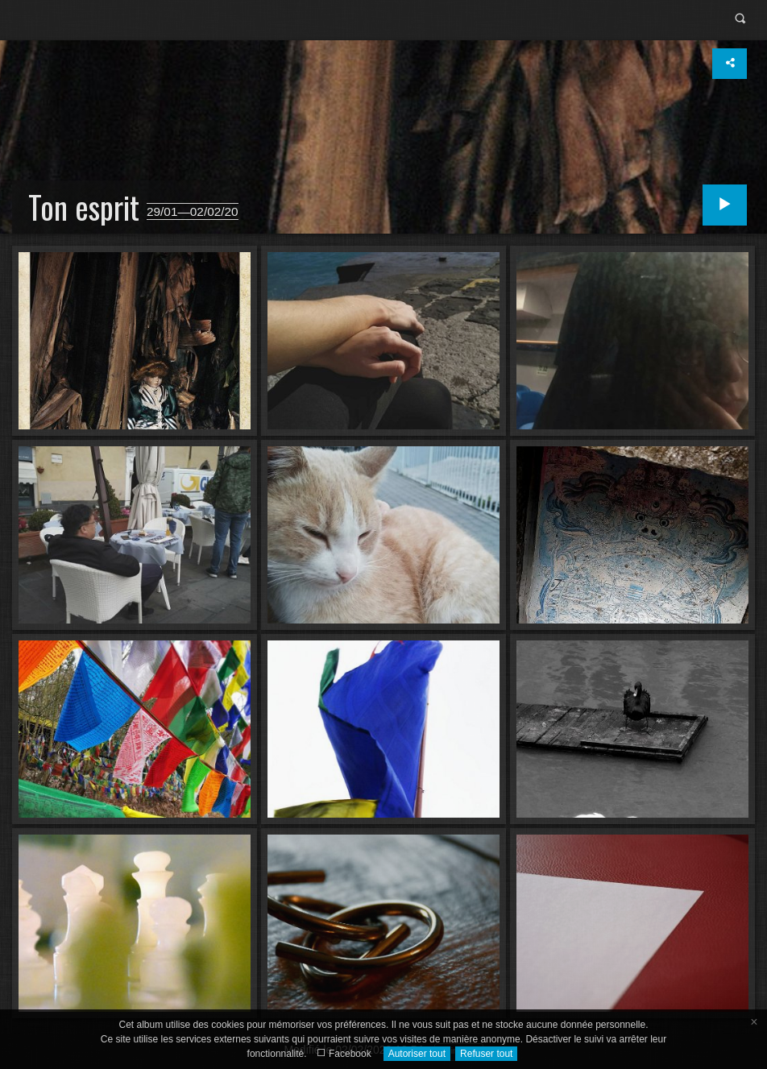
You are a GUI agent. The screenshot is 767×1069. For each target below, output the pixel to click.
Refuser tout (486, 1053)
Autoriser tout (417, 1053)
